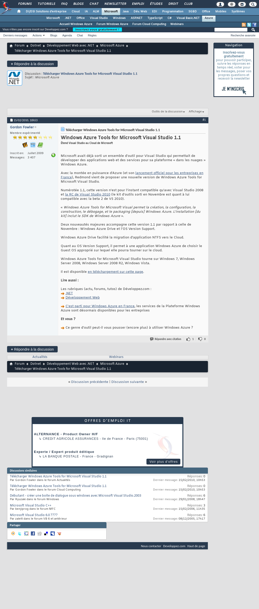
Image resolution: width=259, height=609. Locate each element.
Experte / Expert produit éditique (64, 452)
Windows (119, 18)
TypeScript (154, 18)
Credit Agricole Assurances (71, 439)
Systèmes (238, 11)
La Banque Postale (61, 456)
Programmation (172, 11)
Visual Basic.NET (188, 18)
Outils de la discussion (167, 111)
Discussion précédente (89, 382)
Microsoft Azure (112, 46)
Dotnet (35, 46)
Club (187, 4)
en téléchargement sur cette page (115, 272)
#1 (204, 119)
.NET (68, 18)
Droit (173, 4)
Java (125, 11)
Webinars (177, 24)
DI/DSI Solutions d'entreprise (46, 11)
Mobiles (220, 11)
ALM (96, 11)
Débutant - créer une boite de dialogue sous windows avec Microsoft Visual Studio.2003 (75, 496)
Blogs (78, 4)
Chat (94, 4)
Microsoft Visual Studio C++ (30, 506)
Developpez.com (174, 546)
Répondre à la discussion (32, 64)
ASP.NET (136, 18)
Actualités (39, 357)
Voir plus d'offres (163, 462)
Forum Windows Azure (112, 24)
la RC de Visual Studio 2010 (87, 194)
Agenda (67, 35)
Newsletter (115, 4)
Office (206, 11)
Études (156, 4)
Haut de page (196, 546)
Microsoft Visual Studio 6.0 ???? (34, 515)
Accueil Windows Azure (75, 24)
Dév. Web (140, 11)
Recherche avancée (243, 35)
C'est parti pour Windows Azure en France (100, 306)
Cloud (76, 11)
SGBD (192, 11)
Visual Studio (99, 18)
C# (169, 18)
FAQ (64, 4)
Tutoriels (46, 4)
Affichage (195, 111)
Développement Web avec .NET (70, 46)
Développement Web (83, 298)
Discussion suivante (127, 382)
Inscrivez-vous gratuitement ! (97, 29)
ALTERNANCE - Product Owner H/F (66, 434)
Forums (24, 4)
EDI (154, 11)
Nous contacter (151, 546)
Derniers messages (15, 35)
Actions (37, 35)
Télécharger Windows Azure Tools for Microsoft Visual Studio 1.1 (90, 73)
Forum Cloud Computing (149, 24)
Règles (92, 35)
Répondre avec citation (165, 339)
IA (86, 11)
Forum (20, 46)
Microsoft (111, 11)
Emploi (137, 4)
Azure (209, 18)
